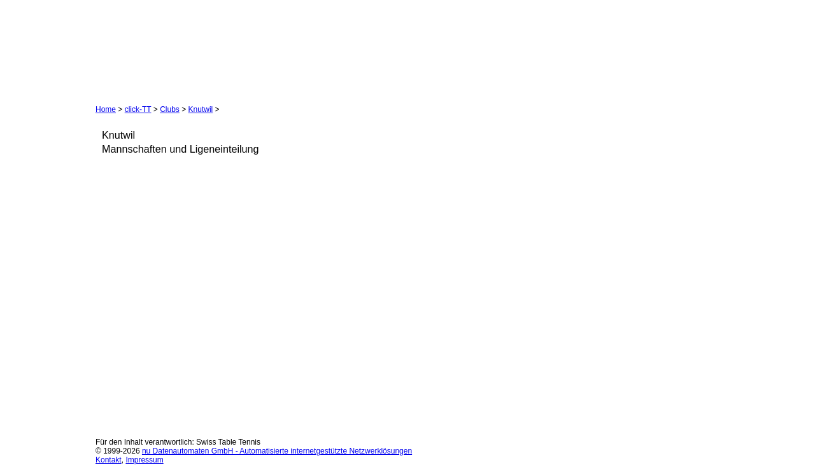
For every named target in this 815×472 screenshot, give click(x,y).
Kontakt (109, 459)
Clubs (170, 109)
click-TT (138, 109)
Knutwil (200, 109)
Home (106, 109)
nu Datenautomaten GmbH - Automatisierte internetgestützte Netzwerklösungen (277, 451)
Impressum (144, 459)
